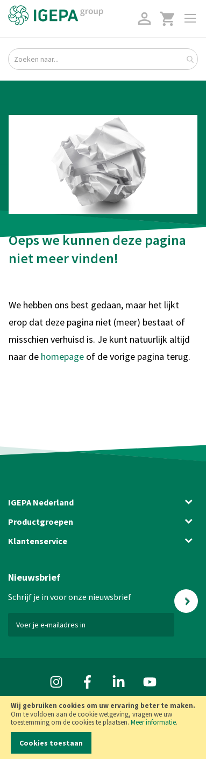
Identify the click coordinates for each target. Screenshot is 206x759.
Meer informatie (153, 722)
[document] (103, 728)
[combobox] (103, 59)
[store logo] (55, 15)
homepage (63, 356)
